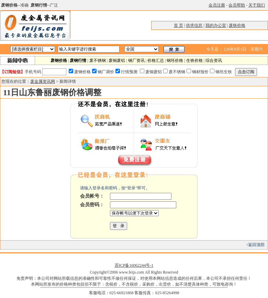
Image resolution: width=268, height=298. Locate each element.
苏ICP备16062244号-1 (134, 265)
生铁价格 (194, 60)
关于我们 (256, 5)
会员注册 (217, 5)
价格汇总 (155, 60)
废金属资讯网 (42, 81)
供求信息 (194, 25)
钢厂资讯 (136, 60)
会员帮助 (236, 5)
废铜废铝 (117, 60)
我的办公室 (215, 25)
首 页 (178, 25)
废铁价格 (237, 25)
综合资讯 (213, 60)
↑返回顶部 (255, 244)
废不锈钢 (97, 60)
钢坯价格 (175, 60)
